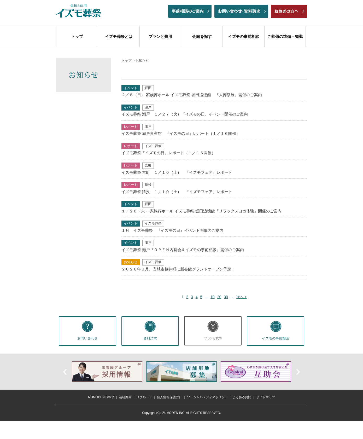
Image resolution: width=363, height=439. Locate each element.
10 (212, 297)
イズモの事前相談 (243, 36)
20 (219, 297)
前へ (65, 371)
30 (226, 297)
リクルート (144, 397)
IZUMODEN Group (101, 397)
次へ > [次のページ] (241, 297)
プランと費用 (160, 36)
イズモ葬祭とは (118, 36)
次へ (298, 371)
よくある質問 (241, 397)
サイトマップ (265, 397)
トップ (77, 36)
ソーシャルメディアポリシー (207, 397)
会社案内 (125, 397)
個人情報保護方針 (169, 397)
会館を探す (202, 36)
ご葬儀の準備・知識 (285, 36)
